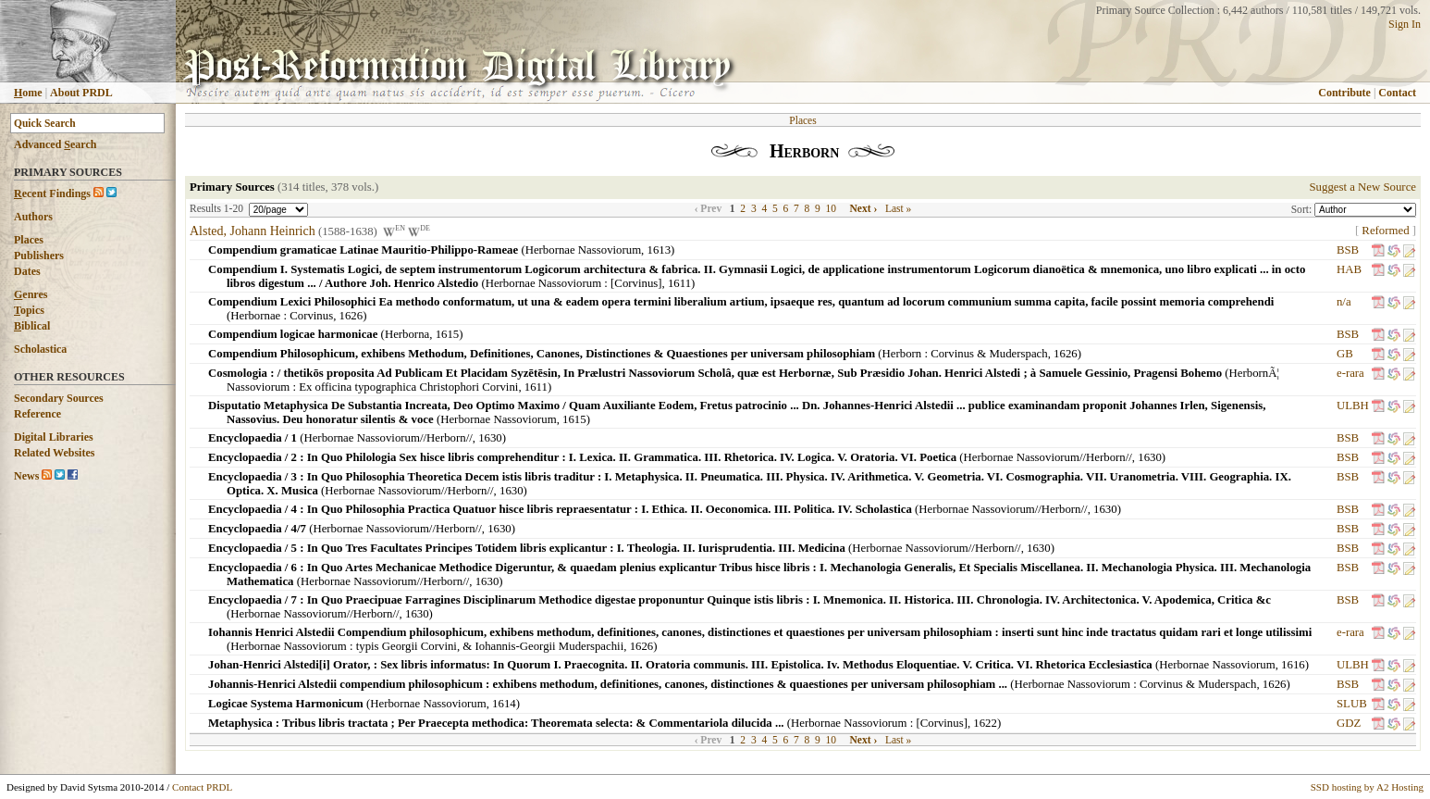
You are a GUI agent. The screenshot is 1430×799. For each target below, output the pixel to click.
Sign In (1404, 24)
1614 (504, 703)
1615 (448, 334)
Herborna (407, 334)
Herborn (902, 353)
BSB (1348, 249)
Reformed (1385, 230)
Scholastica (40, 349)
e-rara (1350, 373)
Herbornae (255, 315)
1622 (985, 723)
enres (30, 294)
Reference (37, 413)
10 (831, 208)
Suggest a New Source (1362, 187)
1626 (351, 315)
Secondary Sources (59, 398)
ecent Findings (52, 193)
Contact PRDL (202, 787)
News (26, 475)
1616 (1293, 664)
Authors (33, 216)
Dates (27, 271)
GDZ (1349, 723)
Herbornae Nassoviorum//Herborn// (387, 437)
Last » (898, 208)
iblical (32, 325)
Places (28, 239)
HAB (1349, 269)
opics (29, 310)
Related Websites (54, 452)
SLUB (1352, 703)
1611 (679, 283)
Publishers (39, 255)
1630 (490, 437)
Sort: (1302, 209)
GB (1345, 353)
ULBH (1353, 405)
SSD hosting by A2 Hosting (1367, 787)
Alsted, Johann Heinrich (252, 231)
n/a (1344, 301)
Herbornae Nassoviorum (583, 249)
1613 (659, 249)
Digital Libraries (53, 437)
